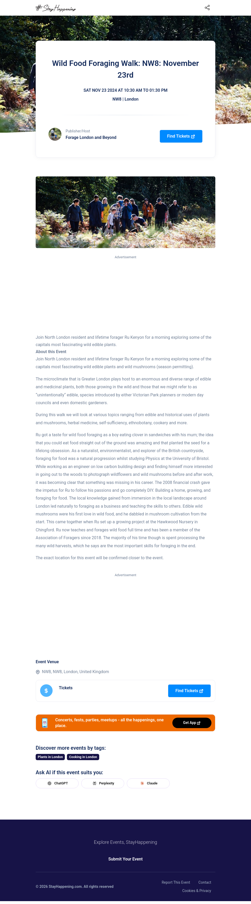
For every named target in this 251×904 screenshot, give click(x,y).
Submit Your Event (125, 859)
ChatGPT (57, 783)
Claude (148, 783)
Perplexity (102, 783)
